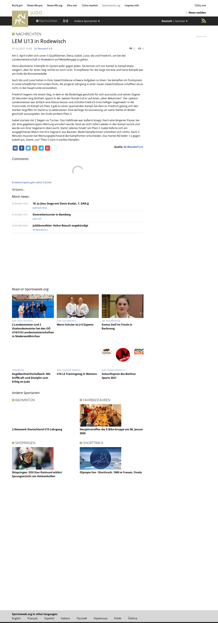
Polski (117, 618)
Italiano (65, 618)
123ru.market (90, 5)
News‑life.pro (35, 5)
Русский (82, 618)
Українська (100, 618)
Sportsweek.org (111, 5)
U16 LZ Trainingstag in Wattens (77, 374)
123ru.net (200, 5)
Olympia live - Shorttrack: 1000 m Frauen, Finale (111, 472)
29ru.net (72, 5)
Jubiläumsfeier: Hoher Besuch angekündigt (60, 225)
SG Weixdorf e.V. (43, 48)
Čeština (132, 618)
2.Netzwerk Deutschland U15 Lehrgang (37, 429)
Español (49, 618)
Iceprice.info (132, 5)
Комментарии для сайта (31, 182)
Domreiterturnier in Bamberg (52, 214)
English (16, 618)
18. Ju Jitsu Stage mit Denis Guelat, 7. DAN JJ (61, 203)
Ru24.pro (17, 5)
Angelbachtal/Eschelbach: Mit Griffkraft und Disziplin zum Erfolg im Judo (31, 377)
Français (32, 618)
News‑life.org (54, 5)
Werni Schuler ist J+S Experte (75, 324)
